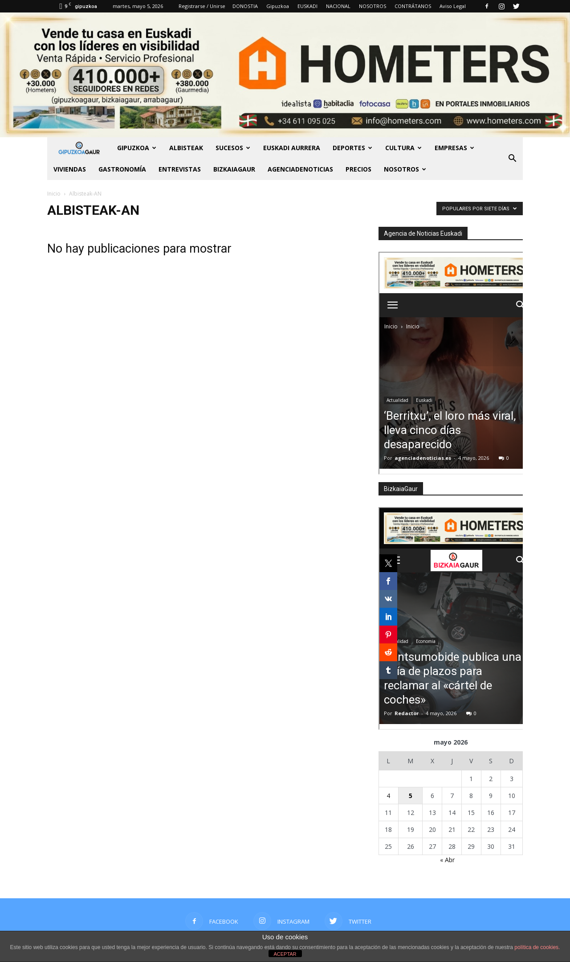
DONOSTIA (245, 6)
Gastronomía (122, 169)
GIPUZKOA (136, 147)
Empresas (454, 147)
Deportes (352, 147)
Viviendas (69, 169)
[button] (512, 158)
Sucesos (233, 147)
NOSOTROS (372, 6)
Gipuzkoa (277, 6)
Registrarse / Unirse (202, 6)
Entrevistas (180, 169)
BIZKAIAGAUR (234, 169)
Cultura (403, 147)
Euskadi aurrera (291, 147)
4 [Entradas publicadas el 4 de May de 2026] (388, 795)
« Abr (447, 860)
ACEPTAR (284, 954)
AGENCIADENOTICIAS (300, 169)
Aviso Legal (453, 6)
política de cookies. (537, 947)
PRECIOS (358, 169)
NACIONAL (338, 6)
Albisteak (186, 147)
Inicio (54, 193)
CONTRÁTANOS (413, 6)
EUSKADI (307, 6)
